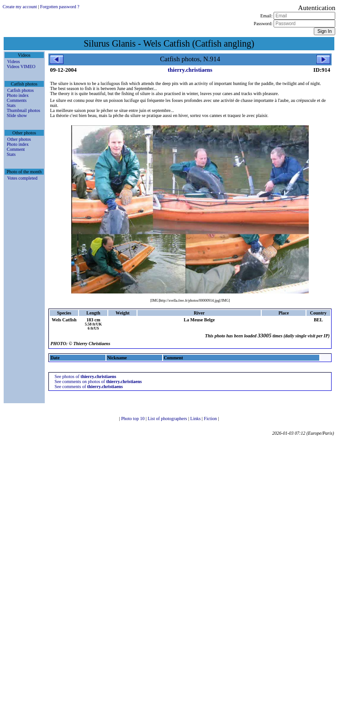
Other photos (19, 139)
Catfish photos (20, 90)
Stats (11, 105)
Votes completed (22, 178)
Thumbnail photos (23, 110)
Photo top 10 (133, 418)
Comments (16, 100)
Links (196, 418)
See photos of (85, 376)
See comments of (88, 386)
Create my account (20, 6)
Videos (13, 61)
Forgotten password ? (59, 6)
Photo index (18, 95)
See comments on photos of (98, 381)
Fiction (211, 418)
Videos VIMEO (21, 66)
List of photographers (168, 418)
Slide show (17, 115)
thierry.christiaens (190, 70)
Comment (16, 149)
